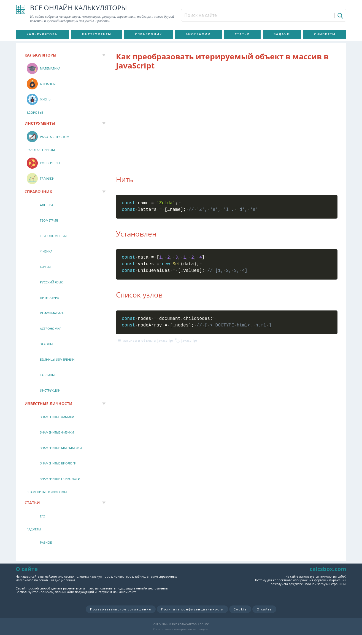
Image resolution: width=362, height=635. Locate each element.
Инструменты (96, 34)
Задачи (282, 34)
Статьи (242, 34)
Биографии (198, 34)
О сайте (264, 609)
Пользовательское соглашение (120, 609)
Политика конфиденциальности (192, 609)
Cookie (240, 609)
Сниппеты (325, 34)
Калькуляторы (42, 34)
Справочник (148, 34)
